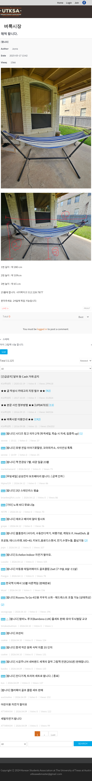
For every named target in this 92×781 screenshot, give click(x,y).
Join (77, 2)
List (4, 352)
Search (82, 743)
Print (87, 308)
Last (53, 734)
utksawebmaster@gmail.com (46, 774)
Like (5, 308)
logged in (42, 329)
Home (60, 2)
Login (69, 2)
